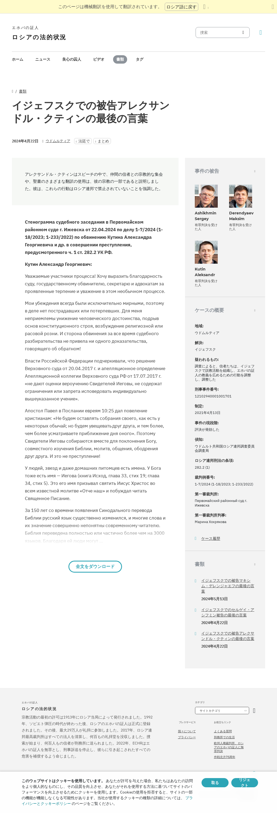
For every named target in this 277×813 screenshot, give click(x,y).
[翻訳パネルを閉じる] (273, 7)
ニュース (42, 59)
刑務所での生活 (224, 737)
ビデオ (98, 59)
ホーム (17, 59)
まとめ (103, 141)
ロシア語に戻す (181, 6)
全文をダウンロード (95, 566)
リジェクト (244, 782)
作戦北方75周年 (224, 757)
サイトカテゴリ (210, 711)
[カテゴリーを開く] (254, 710)
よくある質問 (223, 731)
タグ (139, 59)
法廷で (84, 141)
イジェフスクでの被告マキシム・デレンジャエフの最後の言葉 (227, 586)
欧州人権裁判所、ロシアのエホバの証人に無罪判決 (229, 747)
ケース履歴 (210, 538)
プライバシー (187, 737)
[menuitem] (18, 59)
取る (215, 782)
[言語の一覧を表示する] (206, 7)
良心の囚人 (71, 59)
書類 (120, 59)
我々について (187, 731)
